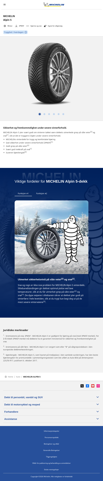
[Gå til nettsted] (54, 4)
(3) (26, 152)
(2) (91, 132)
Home (9, 376)
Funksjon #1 (23, 193)
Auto (18, 376)
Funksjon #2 (41, 193)
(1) (7, 135)
